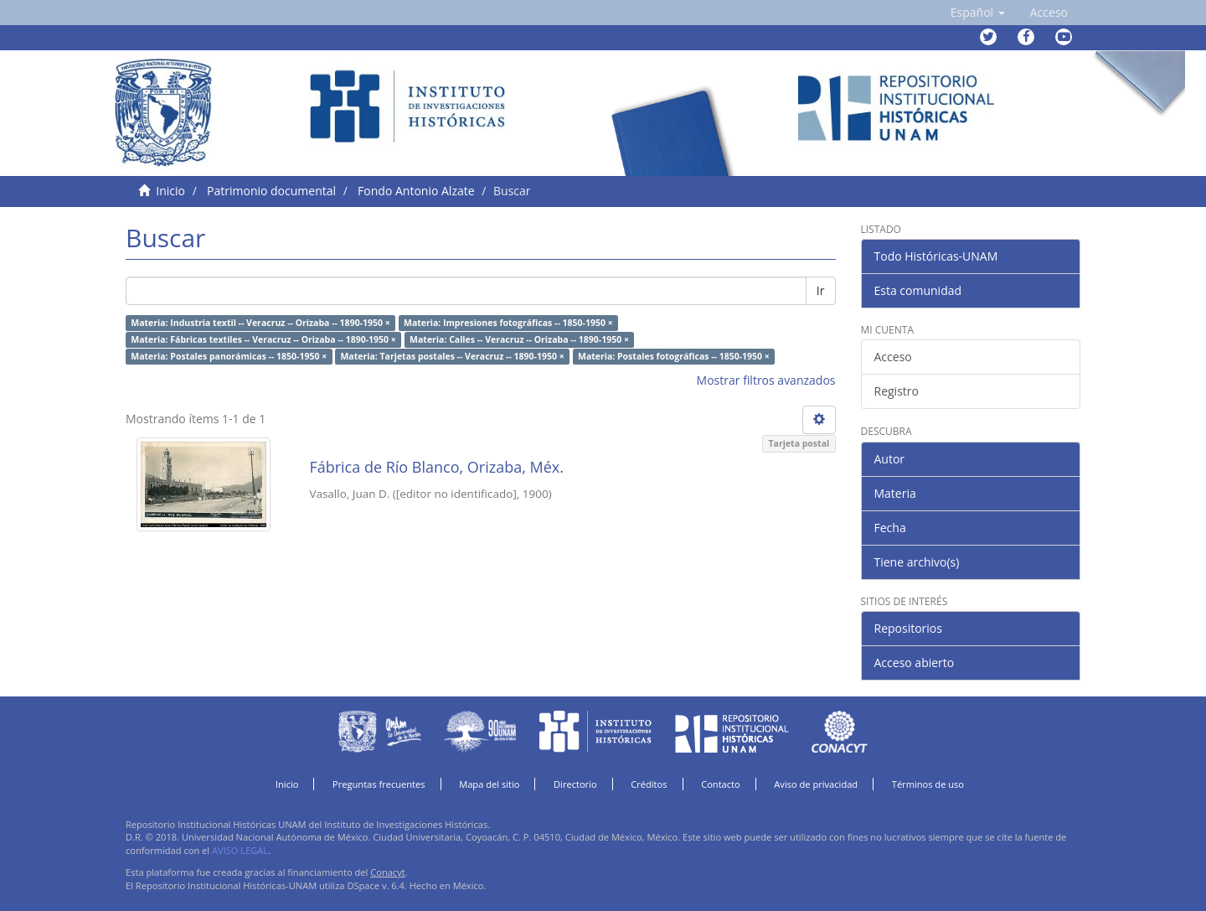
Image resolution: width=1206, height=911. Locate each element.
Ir (821, 290)
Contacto (720, 784)
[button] (978, 12)
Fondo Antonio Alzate (416, 191)
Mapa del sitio (489, 784)
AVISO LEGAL (240, 850)
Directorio (575, 784)
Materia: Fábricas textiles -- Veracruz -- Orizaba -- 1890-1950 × (263, 339)
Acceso (893, 357)
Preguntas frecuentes (378, 784)
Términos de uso (928, 784)
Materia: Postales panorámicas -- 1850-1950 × (229, 356)
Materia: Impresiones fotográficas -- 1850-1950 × (508, 323)
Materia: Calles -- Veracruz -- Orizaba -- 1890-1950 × (519, 339)
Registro (896, 391)
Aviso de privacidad (816, 784)
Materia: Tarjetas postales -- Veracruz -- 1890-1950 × (452, 356)
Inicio (170, 191)
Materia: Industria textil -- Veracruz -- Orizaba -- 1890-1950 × (260, 323)
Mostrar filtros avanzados (766, 380)
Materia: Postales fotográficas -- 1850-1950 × (674, 356)
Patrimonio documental (271, 191)
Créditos (649, 784)
